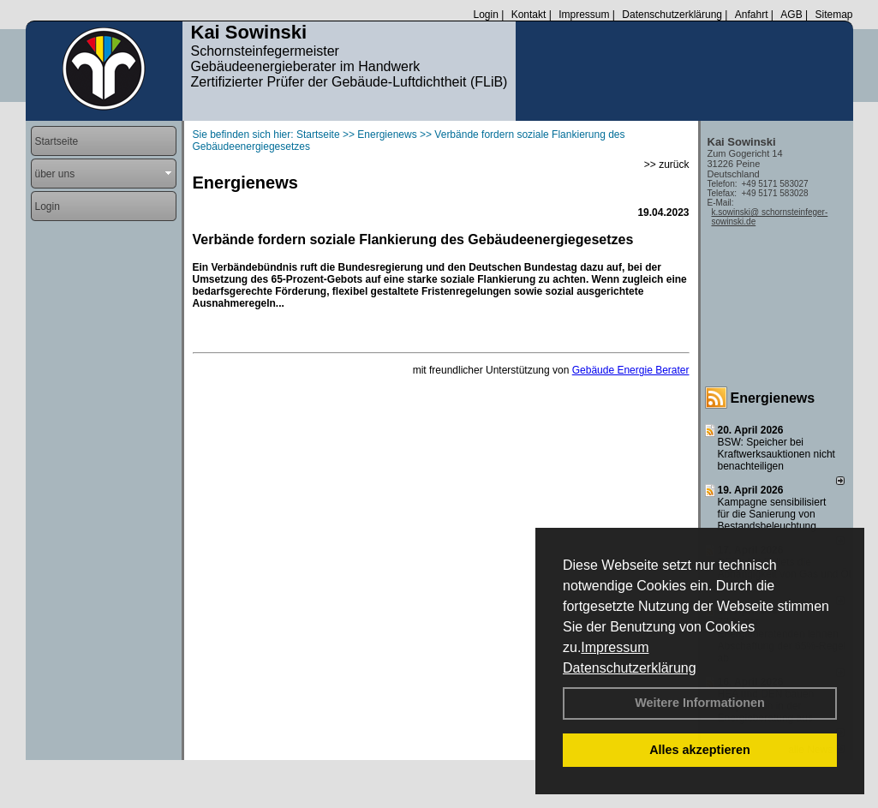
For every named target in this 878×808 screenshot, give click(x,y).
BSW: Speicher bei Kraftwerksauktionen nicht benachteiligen (776, 454)
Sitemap (833, 15)
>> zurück (667, 165)
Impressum (614, 647)
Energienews (773, 398)
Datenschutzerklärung (629, 668)
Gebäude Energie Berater (631, 370)
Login (485, 15)
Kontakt (529, 15)
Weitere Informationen (700, 702)
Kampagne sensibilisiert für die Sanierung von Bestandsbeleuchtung (772, 514)
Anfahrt (751, 15)
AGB (791, 15)
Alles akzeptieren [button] (699, 750)
